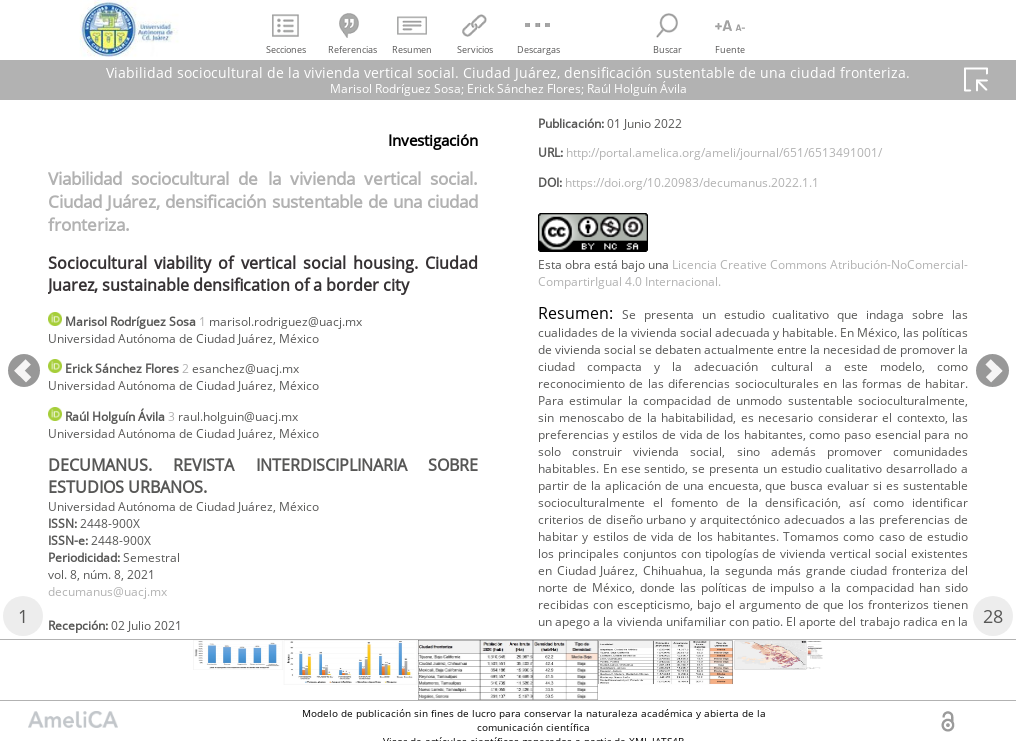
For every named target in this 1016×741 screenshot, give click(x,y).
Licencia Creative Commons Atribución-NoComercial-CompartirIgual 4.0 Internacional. (753, 324)
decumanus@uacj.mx (120, 616)
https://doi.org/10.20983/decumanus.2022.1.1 (723, 228)
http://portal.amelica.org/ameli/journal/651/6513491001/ (761, 195)
